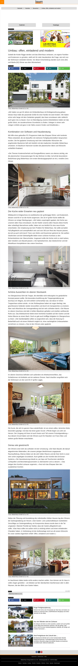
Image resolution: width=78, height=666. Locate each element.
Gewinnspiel (57, 663)
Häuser (20, 663)
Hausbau (24, 663)
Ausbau (29, 663)
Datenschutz (40, 656)
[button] (14, 68)
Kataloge (56, 25)
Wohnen (43, 663)
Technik (34, 663)
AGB (45, 656)
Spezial (51, 663)
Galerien (22, 25)
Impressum (34, 656)
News (47, 663)
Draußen (38, 663)
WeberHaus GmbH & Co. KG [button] (15, 593)
